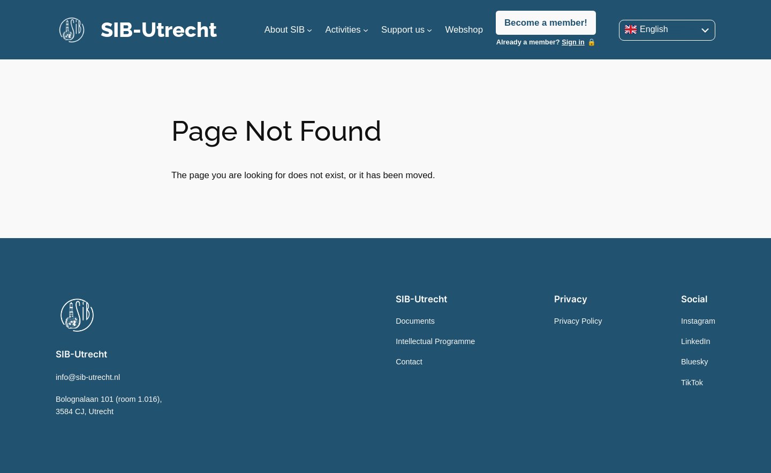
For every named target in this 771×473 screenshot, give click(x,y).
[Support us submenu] (429, 30)
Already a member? (540, 42)
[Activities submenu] (365, 30)
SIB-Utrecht (159, 30)
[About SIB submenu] (309, 30)
